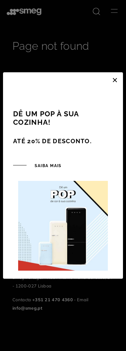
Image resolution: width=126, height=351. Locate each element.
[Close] (115, 79)
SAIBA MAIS (47, 165)
